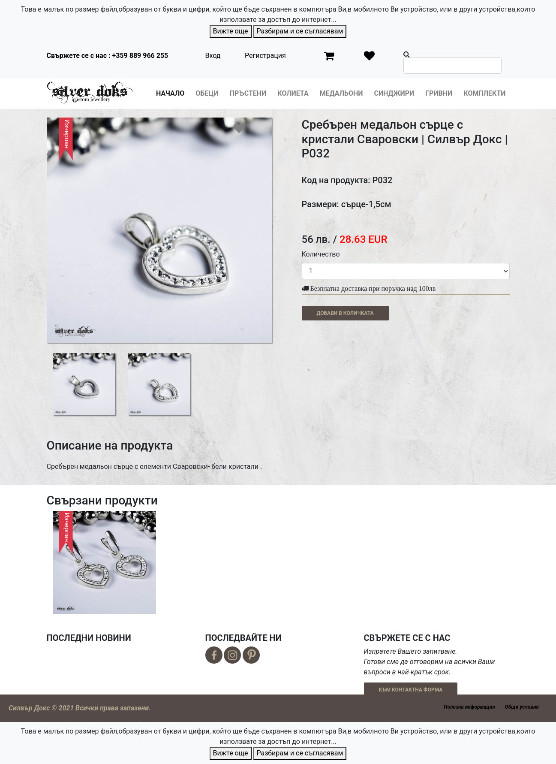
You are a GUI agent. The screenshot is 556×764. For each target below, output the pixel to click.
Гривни (438, 93)
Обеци (206, 93)
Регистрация (265, 55)
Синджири (394, 93)
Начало (170, 93)
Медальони (341, 93)
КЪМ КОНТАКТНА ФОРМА (411, 690)
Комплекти (484, 93)
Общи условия (522, 707)
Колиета (292, 93)
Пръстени (248, 93)
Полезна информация (469, 707)
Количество (321, 254)
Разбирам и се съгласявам (300, 31)
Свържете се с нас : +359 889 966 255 (107, 55)
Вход (213, 55)
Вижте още (230, 31)
